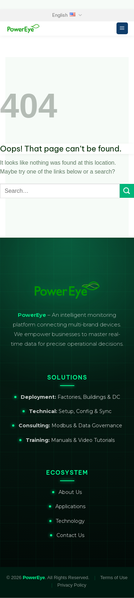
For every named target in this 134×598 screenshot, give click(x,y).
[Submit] (127, 191)
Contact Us (70, 535)
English (67, 15)
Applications (70, 506)
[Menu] (122, 28)
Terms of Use (114, 577)
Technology (70, 521)
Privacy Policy (72, 585)
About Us (70, 492)
